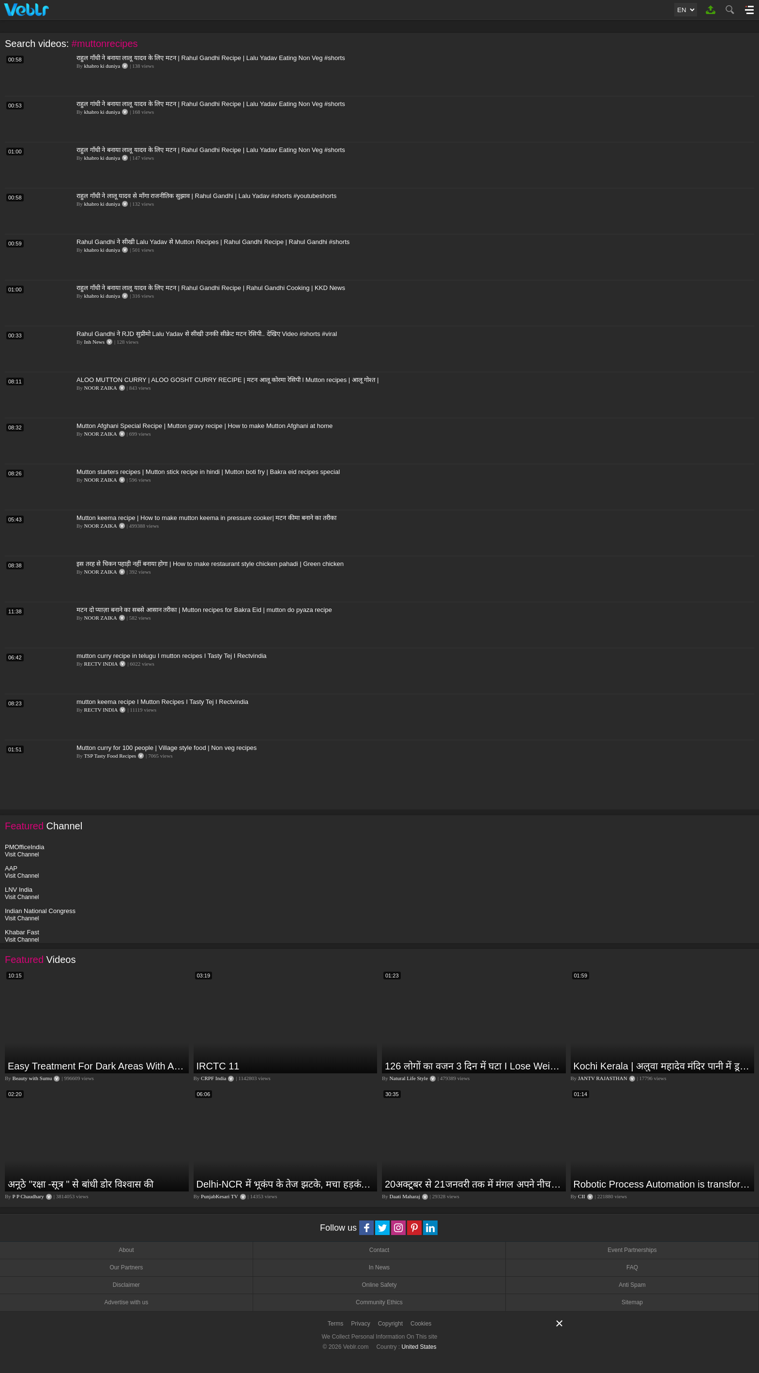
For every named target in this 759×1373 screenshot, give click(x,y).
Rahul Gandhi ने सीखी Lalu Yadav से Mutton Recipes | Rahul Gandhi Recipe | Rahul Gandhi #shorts (212, 241)
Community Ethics (379, 1302)
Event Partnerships (631, 1250)
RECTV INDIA (101, 664)
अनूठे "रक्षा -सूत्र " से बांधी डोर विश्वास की (80, 1184)
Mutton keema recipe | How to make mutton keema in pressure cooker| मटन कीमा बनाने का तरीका (206, 517)
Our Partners (126, 1267)
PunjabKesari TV (219, 1196)
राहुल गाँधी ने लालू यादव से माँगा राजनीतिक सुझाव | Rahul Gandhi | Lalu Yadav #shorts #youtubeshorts (206, 195)
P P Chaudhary (28, 1196)
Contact (379, 1250)
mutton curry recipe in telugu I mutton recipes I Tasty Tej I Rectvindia (171, 655)
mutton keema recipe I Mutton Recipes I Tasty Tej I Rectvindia (162, 701)
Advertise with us (126, 1302)
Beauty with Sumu (32, 1078)
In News (379, 1267)
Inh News (94, 342)
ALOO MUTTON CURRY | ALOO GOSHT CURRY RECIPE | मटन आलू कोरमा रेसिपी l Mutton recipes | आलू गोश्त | (227, 379)
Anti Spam (632, 1284)
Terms (336, 1323)
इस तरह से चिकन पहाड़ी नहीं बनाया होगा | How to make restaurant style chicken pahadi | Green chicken (210, 563)
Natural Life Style (409, 1078)
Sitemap (632, 1302)
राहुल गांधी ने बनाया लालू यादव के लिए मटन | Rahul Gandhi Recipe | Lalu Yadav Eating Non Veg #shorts (210, 103)
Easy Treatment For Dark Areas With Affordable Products (97, 1066)
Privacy (360, 1323)
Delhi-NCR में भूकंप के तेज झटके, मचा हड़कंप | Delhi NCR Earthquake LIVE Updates (286, 1184)
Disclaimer (126, 1284)
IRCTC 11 (218, 1066)
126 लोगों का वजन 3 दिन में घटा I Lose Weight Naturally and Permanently (474, 1066)
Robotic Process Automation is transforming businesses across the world (663, 1184)
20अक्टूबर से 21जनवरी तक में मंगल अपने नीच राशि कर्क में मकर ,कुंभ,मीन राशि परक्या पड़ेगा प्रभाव (474, 1184)
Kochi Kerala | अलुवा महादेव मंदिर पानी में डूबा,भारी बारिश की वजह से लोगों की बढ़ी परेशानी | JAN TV (663, 1066)
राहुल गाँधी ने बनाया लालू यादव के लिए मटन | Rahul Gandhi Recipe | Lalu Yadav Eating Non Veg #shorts (210, 57)
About (126, 1250)
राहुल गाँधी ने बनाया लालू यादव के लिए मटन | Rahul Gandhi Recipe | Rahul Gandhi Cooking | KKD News (210, 287)
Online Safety (379, 1284)
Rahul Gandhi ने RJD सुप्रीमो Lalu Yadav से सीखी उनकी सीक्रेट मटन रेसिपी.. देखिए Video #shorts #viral (206, 333)
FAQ (632, 1267)
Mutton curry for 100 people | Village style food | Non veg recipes (166, 747)
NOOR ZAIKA (100, 388)
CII (581, 1196)
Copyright (390, 1323)
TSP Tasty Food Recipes (110, 756)
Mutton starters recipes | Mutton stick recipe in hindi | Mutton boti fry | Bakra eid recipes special (208, 471)
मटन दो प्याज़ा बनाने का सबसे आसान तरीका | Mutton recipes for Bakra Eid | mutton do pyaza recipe (204, 609)
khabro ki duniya (102, 66)
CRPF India (213, 1078)
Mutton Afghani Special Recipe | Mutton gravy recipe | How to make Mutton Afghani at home (204, 425)
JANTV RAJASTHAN (602, 1078)
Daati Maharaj (405, 1196)
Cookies (420, 1323)
